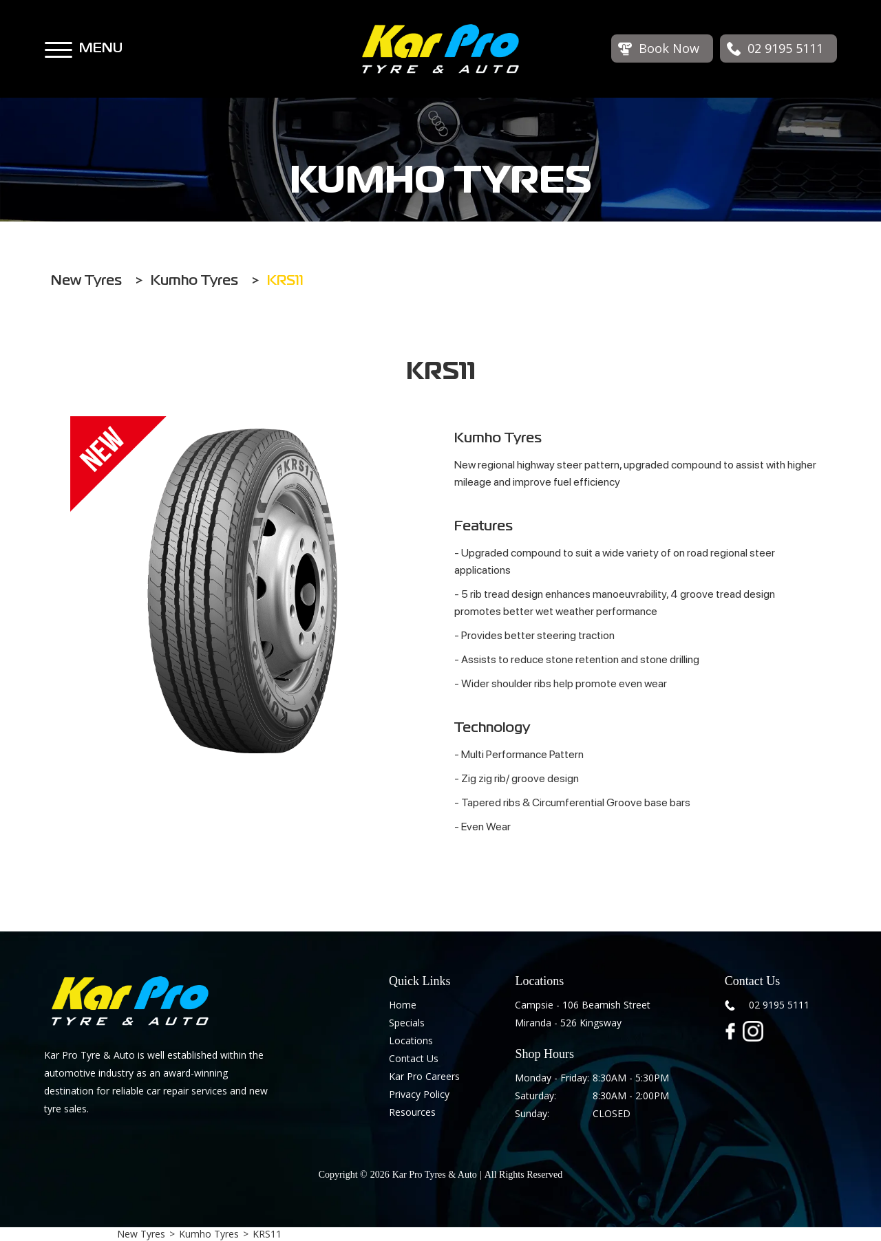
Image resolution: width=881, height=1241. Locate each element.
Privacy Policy (419, 1094)
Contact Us (413, 1058)
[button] (58, 43)
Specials (407, 1022)
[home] (440, 49)
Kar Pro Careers (424, 1076)
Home (402, 1004)
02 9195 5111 (779, 1004)
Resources (412, 1112)
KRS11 (267, 1233)
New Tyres (141, 1233)
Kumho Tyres (209, 1233)
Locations (411, 1040)
